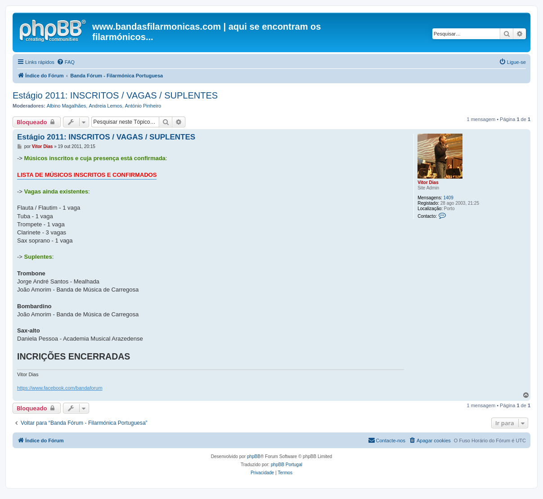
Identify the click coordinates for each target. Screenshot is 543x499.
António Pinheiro (143, 105)
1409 (448, 197)
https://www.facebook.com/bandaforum (60, 388)
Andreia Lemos (105, 105)
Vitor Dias (428, 182)
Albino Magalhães (66, 105)
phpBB (253, 456)
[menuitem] (66, 62)
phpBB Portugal (286, 464)
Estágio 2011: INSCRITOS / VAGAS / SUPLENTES (115, 95)
